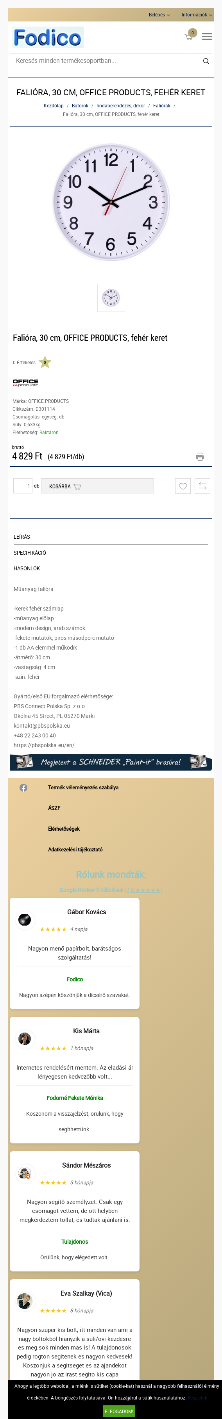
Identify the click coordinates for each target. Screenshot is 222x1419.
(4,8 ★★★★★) (144, 890)
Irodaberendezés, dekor (121, 105)
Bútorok (80, 105)
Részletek (197, 1397)
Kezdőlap (54, 105)
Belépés (157, 14)
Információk (194, 14)
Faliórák (161, 105)
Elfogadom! (119, 1411)
